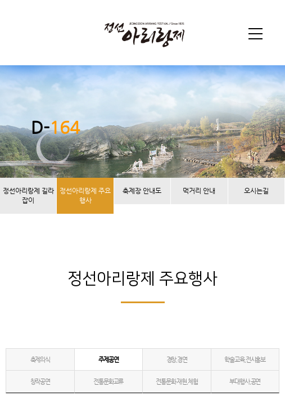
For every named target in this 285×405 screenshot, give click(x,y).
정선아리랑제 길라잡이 (28, 195)
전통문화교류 (108, 381)
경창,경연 (176, 359)
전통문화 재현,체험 (177, 381)
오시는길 (256, 191)
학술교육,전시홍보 (244, 359)
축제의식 (40, 359)
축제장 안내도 (142, 191)
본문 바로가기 (0, 0)
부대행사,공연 (244, 381)
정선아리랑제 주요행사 (85, 195)
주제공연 (108, 359)
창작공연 (40, 381)
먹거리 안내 (199, 191)
